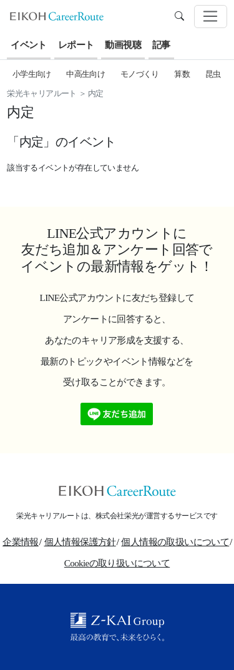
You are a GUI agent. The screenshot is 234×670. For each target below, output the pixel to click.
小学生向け (31, 74)
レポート (76, 45)
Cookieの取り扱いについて (117, 563)
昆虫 (213, 74)
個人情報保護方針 (80, 542)
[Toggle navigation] (210, 17)
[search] (179, 16)
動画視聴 (123, 45)
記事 (161, 45)
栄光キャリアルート (42, 93)
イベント (29, 45)
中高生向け (85, 74)
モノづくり (139, 74)
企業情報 (20, 542)
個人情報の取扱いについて (175, 542)
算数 (182, 74)
